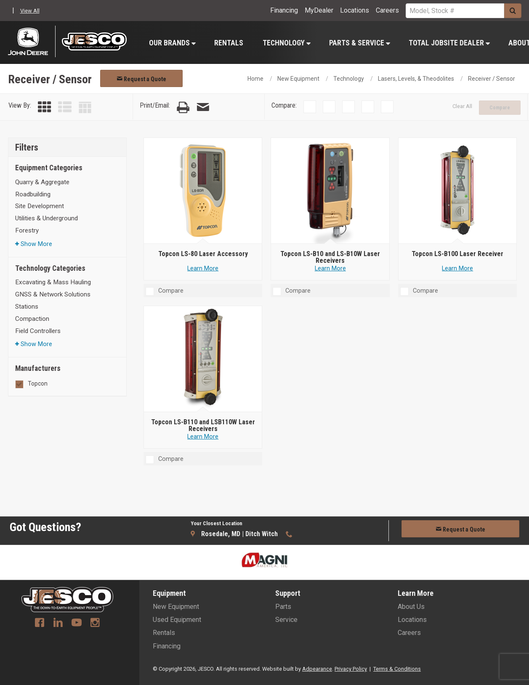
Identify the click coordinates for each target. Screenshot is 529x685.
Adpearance (317, 669)
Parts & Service (359, 43)
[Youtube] (77, 623)
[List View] (65, 107)
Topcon (38, 383)
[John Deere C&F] (32, 41)
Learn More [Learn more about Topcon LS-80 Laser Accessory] (202, 268)
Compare (499, 108)
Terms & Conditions (397, 669)
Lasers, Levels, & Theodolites (416, 78)
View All (30, 11)
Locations (354, 10)
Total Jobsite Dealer (449, 43)
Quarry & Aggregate (42, 182)
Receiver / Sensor (491, 78)
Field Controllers (38, 331)
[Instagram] (95, 623)
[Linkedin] (58, 623)
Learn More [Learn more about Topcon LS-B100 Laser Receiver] (457, 268)
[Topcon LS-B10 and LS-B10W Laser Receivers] (330, 190)
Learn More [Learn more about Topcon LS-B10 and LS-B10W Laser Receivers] (330, 268)
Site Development (39, 206)
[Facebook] (40, 623)
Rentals (228, 43)
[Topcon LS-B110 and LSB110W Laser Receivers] (203, 359)
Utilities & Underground (46, 218)
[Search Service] (455, 10)
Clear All (462, 106)
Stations (26, 306)
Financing (284, 10)
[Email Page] (203, 107)
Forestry (27, 230)
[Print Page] (183, 107)
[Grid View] (44, 107)
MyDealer (319, 10)
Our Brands (172, 43)
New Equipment (298, 78)
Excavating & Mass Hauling (53, 282)
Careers (387, 10)
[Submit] (512, 10)
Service (286, 620)
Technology (287, 43)
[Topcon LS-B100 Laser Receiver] (457, 190)
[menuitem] (172, 42)
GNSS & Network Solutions (52, 294)
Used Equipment (177, 620)
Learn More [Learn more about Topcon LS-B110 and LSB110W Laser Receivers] (202, 436)
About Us (411, 607)
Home (255, 78)
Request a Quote (141, 79)
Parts (283, 607)
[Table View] (85, 107)
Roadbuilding (33, 194)
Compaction (32, 319)
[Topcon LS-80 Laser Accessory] (203, 190)
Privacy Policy (351, 669)
